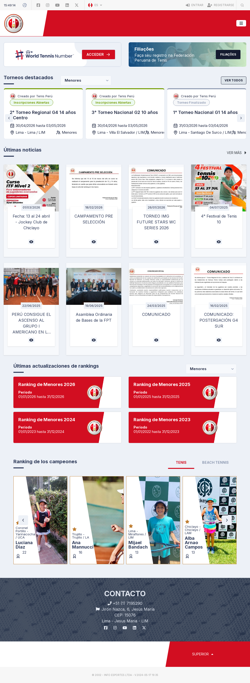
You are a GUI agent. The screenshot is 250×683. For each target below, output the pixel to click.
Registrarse (220, 5)
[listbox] (31, 102)
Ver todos (234, 80)
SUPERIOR (202, 654)
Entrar (194, 5)
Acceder (98, 54)
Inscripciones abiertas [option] (31, 102)
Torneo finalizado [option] (191, 102)
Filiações (228, 54)
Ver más (236, 153)
